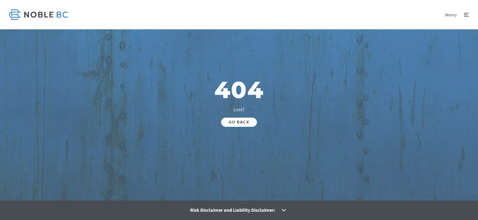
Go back (239, 122)
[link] (38, 14)
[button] (457, 14)
